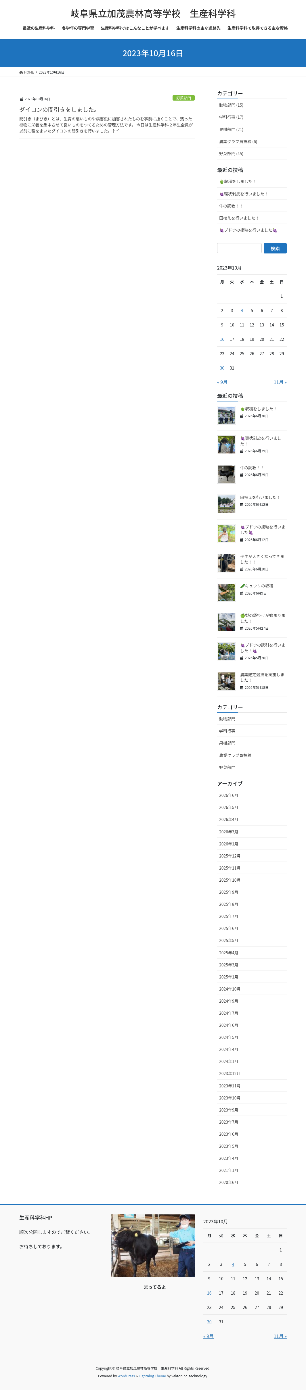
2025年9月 (228, 892)
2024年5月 (228, 1037)
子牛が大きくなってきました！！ (262, 559)
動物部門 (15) (231, 105)
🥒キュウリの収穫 (256, 586)
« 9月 (222, 381)
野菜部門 (183, 98)
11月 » (280, 381)
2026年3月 (228, 832)
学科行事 (227, 731)
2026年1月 (228, 844)
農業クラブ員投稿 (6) (238, 141)
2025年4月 (228, 952)
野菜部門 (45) (231, 153)
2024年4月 (228, 1049)
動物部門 (227, 719)
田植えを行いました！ (239, 218)
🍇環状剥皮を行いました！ (243, 194)
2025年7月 (228, 916)
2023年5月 (228, 1146)
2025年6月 (228, 928)
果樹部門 (227, 743)
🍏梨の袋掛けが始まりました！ (262, 618)
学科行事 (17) (231, 117)
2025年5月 (228, 940)
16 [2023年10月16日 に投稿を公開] (222, 339)
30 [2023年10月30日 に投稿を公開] (222, 368)
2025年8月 (228, 904)
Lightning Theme (152, 1375)
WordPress (126, 1375)
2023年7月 (228, 1122)
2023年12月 (230, 1073)
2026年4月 (228, 819)
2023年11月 (230, 1086)
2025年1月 (228, 977)
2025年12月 (230, 856)
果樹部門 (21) (231, 129)
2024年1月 (228, 1061)
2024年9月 (228, 1001)
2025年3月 (228, 965)
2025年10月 (230, 880)
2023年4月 (228, 1158)
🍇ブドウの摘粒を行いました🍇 (248, 230)
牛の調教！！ (231, 206)
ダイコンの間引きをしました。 (59, 109)
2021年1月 (228, 1170)
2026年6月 (228, 795)
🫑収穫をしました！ (237, 181)
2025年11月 (230, 868)
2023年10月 (230, 1098)
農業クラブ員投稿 (235, 755)
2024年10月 (230, 989)
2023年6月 (228, 1134)
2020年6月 (228, 1182)
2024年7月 (228, 1013)
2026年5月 (228, 807)
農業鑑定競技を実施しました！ (262, 677)
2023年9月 (228, 1110)
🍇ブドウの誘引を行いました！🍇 (262, 647)
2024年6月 (228, 1025)
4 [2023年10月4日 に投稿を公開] (242, 310)
